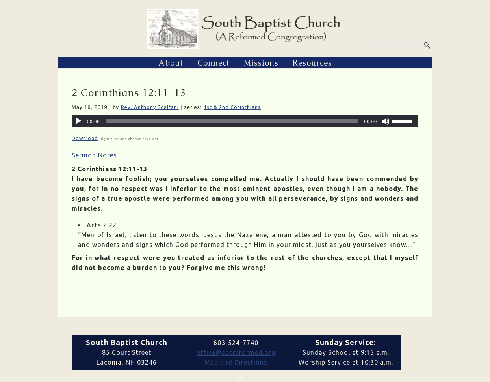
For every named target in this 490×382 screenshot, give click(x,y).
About (170, 63)
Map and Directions (235, 362)
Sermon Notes (94, 155)
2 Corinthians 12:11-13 (129, 92)
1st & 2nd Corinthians (232, 107)
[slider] (232, 121)
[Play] (78, 121)
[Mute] (386, 121)
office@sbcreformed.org (236, 352)
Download (85, 138)
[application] (245, 121)
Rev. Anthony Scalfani (150, 107)
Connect (213, 63)
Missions (261, 63)
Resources (312, 63)
